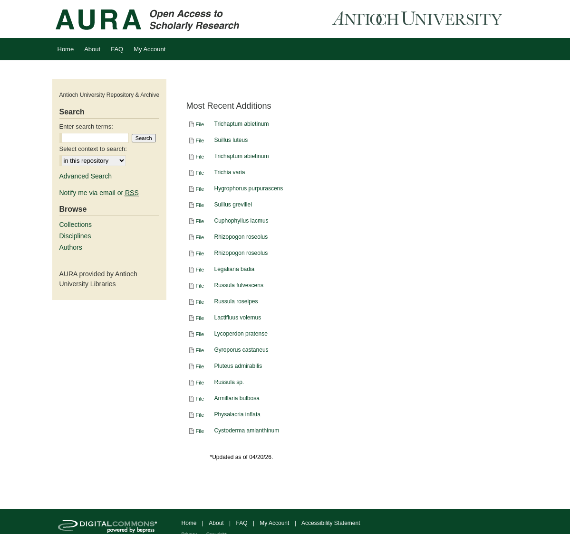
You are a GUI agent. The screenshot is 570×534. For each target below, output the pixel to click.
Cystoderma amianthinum (247, 430)
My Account (274, 523)
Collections (75, 224)
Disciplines (75, 236)
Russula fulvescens (238, 285)
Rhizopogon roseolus (241, 237)
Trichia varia (229, 172)
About (216, 523)
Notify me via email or (99, 193)
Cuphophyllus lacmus (241, 220)
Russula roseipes (236, 301)
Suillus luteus (231, 140)
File (200, 124)
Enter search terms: (86, 126)
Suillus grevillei (233, 204)
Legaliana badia (234, 269)
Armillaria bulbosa (237, 398)
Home (189, 523)
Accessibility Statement (330, 523)
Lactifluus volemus (237, 317)
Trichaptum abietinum (241, 124)
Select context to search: (93, 148)
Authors (70, 247)
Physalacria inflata (237, 414)
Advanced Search (85, 176)
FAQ (241, 523)
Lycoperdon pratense (241, 333)
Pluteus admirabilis (238, 366)
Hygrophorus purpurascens (248, 188)
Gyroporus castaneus (241, 350)
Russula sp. (229, 382)
